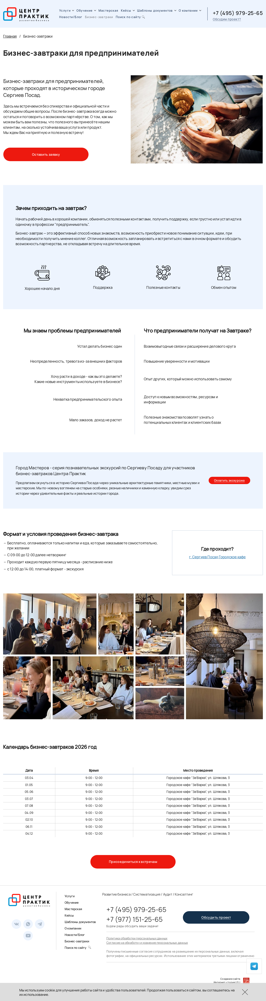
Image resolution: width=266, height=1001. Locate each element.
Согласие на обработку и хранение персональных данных (147, 943)
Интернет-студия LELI (227, 982)
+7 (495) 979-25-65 (238, 13)
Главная (10, 36)
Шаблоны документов (156, 10)
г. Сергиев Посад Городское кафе (217, 557)
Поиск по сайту (131, 17)
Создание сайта (230, 979)
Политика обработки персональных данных (136, 938)
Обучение (86, 10)
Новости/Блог (71, 17)
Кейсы (128, 10)
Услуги (66, 10)
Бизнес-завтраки (99, 17)
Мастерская (108, 10)
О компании (190, 10)
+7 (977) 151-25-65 (134, 919)
